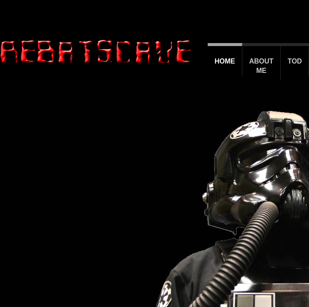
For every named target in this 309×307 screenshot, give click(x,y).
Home (225, 61)
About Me (261, 66)
